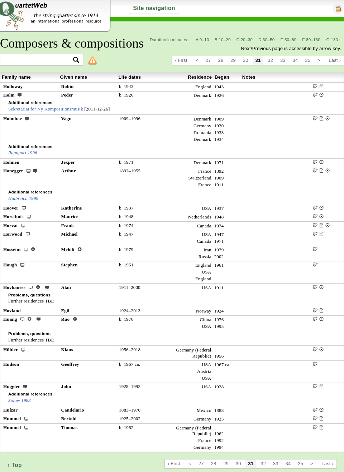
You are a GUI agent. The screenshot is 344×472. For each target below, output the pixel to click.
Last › (335, 60)
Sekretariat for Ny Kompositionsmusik (45, 109)
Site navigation (154, 8)
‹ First (181, 60)
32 (270, 60)
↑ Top (14, 465)
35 (307, 60)
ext (20, 95)
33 (283, 60)
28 (221, 60)
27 (208, 60)
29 (233, 60)
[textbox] (38, 60)
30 (245, 60)
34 (295, 60)
